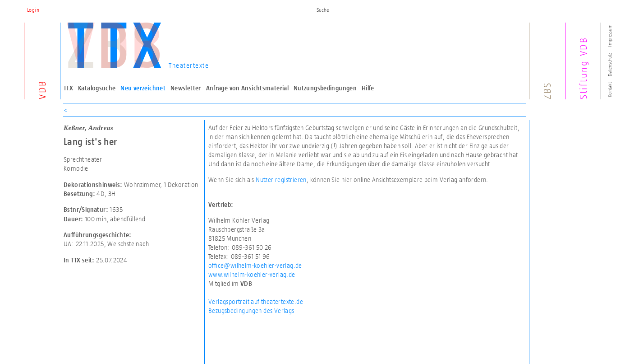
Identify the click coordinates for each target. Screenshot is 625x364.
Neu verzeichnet (142, 88)
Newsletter (185, 88)
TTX (68, 88)
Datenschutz (609, 64)
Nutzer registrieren (281, 179)
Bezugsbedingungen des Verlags (251, 310)
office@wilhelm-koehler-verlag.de (255, 265)
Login (33, 10)
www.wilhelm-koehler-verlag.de (251, 274)
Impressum (609, 35)
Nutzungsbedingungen (325, 88)
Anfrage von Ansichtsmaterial (247, 88)
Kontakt (609, 89)
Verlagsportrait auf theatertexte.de (255, 301)
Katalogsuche (97, 88)
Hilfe (368, 88)
